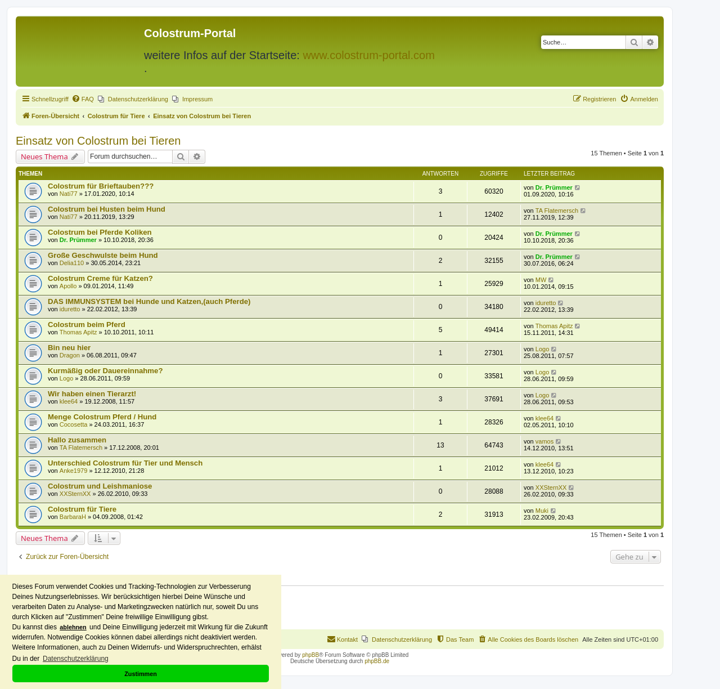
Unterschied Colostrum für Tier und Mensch (125, 463)
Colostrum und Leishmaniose (100, 486)
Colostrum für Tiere (82, 509)
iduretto (70, 309)
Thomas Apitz (78, 332)
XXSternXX (75, 493)
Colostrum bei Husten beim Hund (106, 209)
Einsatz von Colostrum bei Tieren (98, 141)
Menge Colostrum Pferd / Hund (102, 417)
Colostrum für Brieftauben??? (101, 186)
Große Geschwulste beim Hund (103, 255)
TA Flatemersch (557, 210)
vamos (545, 441)
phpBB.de (376, 661)
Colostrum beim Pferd (86, 324)
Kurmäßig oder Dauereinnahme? (105, 370)
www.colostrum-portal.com (369, 55)
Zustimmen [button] (140, 673)
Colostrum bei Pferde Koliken (100, 232)
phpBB (310, 655)
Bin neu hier (69, 347)
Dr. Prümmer (554, 187)
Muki (542, 510)
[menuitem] (82, 99)
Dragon (70, 355)
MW (541, 279)
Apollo (68, 286)
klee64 (69, 401)
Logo (542, 349)
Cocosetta (74, 424)
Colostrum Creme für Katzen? (100, 278)
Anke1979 (74, 470)
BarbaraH (73, 516)
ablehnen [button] (73, 627)
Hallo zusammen (77, 440)
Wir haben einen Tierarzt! (92, 394)
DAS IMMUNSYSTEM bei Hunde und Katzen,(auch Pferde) (149, 301)
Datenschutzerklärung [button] (76, 659)
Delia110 (72, 263)
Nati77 (69, 193)
